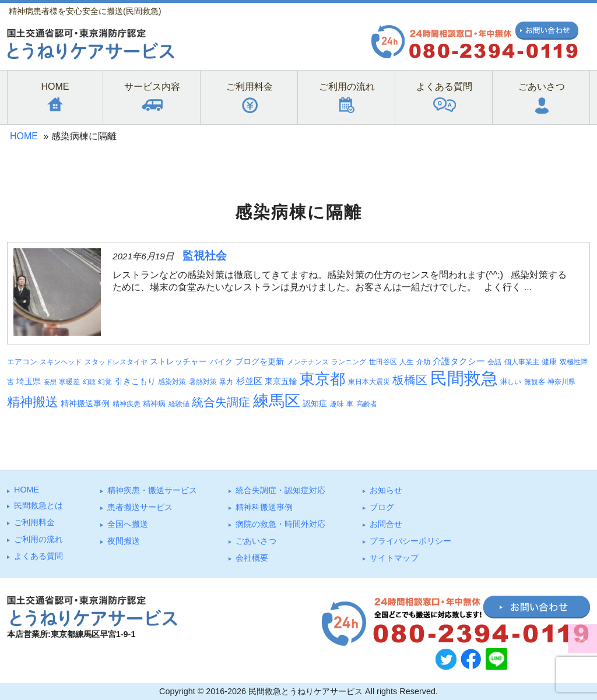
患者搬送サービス (140, 507)
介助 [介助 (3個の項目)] (423, 362)
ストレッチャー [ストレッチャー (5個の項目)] (178, 361)
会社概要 (252, 557)
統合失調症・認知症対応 (280, 490)
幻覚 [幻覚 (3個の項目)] (105, 382)
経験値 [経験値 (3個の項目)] (178, 404)
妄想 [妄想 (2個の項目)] (50, 381)
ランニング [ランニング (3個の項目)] (348, 362)
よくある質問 (38, 556)
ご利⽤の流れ (38, 539)
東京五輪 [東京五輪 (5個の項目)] (281, 381)
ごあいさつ (256, 541)
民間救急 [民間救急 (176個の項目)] (464, 378)
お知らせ (386, 490)
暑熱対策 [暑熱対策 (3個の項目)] (203, 382)
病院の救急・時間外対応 (280, 524)
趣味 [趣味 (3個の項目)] (337, 404)
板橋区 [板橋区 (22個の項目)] (409, 380)
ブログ (382, 507)
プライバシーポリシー (410, 541)
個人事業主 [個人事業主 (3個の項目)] (521, 362)
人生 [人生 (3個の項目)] (406, 362)
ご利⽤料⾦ (34, 522)
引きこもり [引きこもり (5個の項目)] (135, 381)
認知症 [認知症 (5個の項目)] (315, 403)
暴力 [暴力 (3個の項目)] (226, 382)
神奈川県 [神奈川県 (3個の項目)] (561, 382)
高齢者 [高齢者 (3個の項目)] (366, 404)
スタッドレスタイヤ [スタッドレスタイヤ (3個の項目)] (116, 362)
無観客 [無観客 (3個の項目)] (534, 382)
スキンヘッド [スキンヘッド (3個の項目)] (61, 362)
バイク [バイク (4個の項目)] (221, 361)
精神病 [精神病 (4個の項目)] (154, 403)
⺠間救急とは (38, 505)
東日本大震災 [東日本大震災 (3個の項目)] (369, 382)
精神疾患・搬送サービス (152, 490)
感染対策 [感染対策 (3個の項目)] (172, 382)
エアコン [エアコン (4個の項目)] (22, 361)
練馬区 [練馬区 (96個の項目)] (276, 401)
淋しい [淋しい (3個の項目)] (510, 382)
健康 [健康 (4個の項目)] (549, 361)
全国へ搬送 (127, 524)
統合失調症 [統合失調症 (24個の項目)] (221, 402)
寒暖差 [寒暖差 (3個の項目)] (69, 382)
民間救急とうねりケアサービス (305, 691)
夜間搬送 (123, 541)
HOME (24, 136)
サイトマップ (394, 557)
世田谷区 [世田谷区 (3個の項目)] (383, 362)
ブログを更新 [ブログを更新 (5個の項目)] (259, 361)
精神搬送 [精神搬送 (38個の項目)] (32, 402)
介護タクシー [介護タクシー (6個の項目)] (459, 361)
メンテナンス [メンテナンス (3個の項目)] (308, 362)
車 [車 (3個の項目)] (349, 404)
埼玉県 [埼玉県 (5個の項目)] (28, 381)
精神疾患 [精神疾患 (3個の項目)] (127, 404)
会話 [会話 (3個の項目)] (494, 362)
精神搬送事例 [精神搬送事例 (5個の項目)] (85, 403)
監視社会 (204, 255)
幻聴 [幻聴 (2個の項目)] (89, 381)
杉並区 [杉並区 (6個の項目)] (249, 381)
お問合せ (386, 524)
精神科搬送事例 (264, 507)
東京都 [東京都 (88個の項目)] (322, 379)
